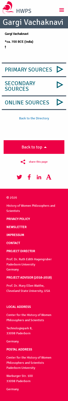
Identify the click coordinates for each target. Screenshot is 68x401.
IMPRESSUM (15, 235)
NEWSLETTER (16, 227)
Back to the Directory (34, 118)
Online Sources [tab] (27, 102)
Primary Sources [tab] (28, 69)
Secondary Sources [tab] (20, 86)
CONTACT (13, 243)
